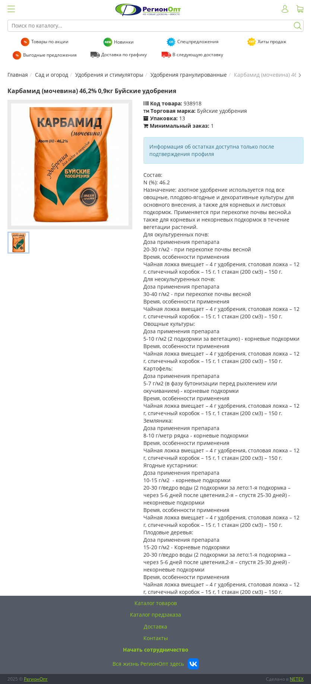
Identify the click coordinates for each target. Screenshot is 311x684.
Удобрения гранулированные (188, 74)
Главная (17, 74)
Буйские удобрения (222, 110)
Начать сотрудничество (155, 649)
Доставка (155, 626)
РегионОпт (36, 679)
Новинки (124, 42)
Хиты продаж (272, 41)
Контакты (155, 638)
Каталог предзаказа (155, 614)
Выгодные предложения (50, 55)
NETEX (297, 679)
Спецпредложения (198, 41)
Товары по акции (50, 41)
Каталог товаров (155, 603)
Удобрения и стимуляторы (109, 74)
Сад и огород (51, 74)
